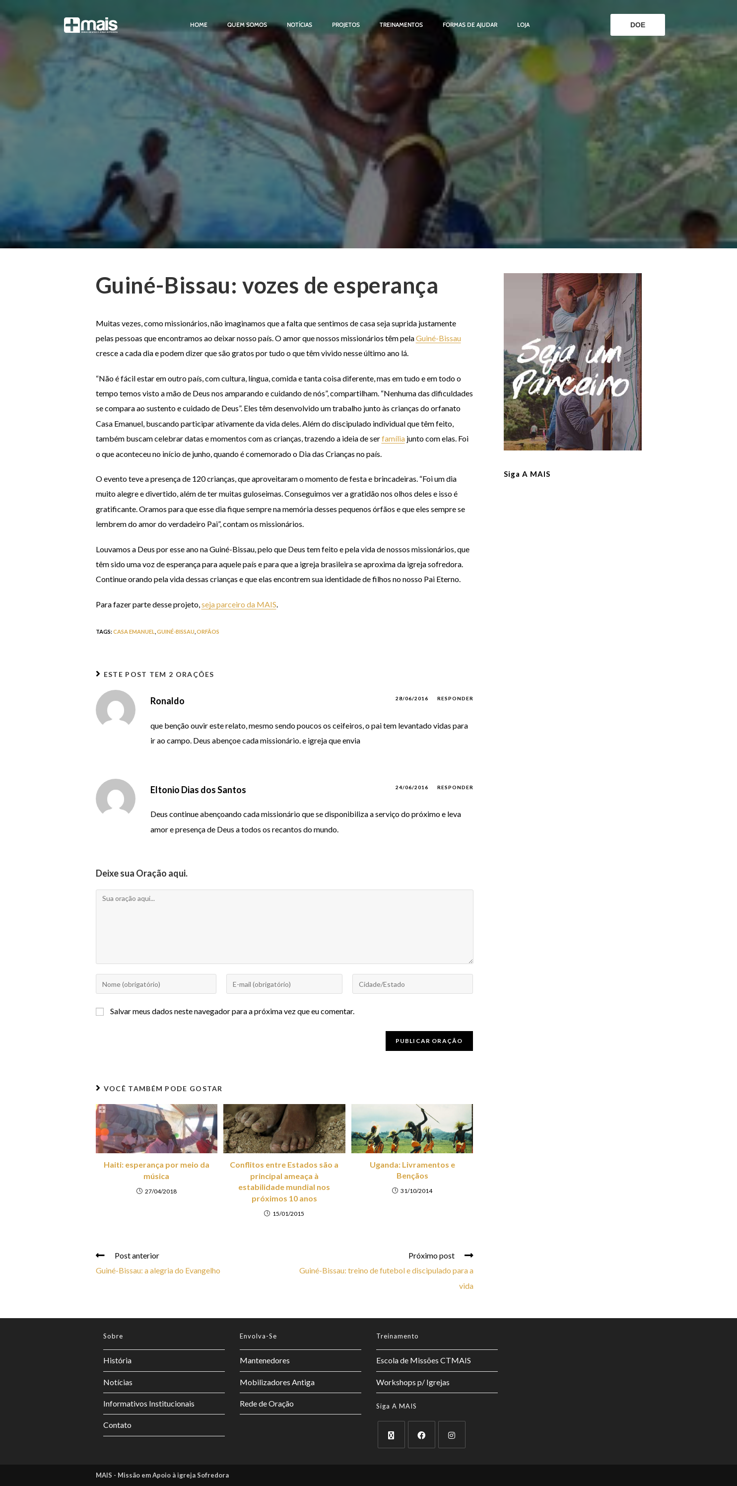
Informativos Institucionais (149, 1403)
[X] (391, 1434)
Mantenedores (265, 1360)
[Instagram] (452, 1434)
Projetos (346, 24)
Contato (117, 1424)
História (117, 1360)
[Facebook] (421, 1434)
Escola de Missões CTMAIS (423, 1360)
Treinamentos (401, 24)
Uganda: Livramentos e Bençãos (412, 1170)
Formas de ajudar (470, 24)
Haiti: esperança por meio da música (156, 1170)
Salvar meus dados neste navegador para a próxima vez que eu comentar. (232, 1011)
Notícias (299, 24)
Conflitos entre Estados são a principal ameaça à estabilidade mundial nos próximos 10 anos (284, 1181)
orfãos (208, 631)
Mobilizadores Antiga (277, 1382)
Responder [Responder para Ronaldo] (455, 698)
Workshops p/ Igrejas (413, 1382)
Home (198, 24)
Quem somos (247, 24)
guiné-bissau (176, 631)
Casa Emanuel (134, 631)
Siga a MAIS (527, 473)
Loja (523, 24)
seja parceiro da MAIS (238, 604)
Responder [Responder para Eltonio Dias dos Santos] (455, 787)
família (393, 438)
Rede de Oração (267, 1403)
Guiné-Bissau (438, 338)
